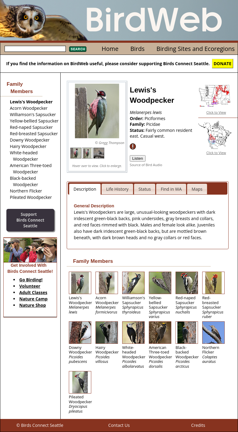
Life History (117, 189)
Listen (137, 158)
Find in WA (171, 189)
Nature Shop (32, 305)
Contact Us (119, 425)
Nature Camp (33, 299)
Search (77, 49)
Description (85, 189)
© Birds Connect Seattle (39, 425)
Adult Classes (33, 292)
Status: (138, 130)
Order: (137, 118)
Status (145, 189)
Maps (197, 189)
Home (110, 49)
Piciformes (155, 118)
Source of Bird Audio (146, 164)
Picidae (153, 124)
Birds (137, 49)
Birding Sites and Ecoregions (195, 49)
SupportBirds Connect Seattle (30, 220)
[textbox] (35, 49)
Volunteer (29, 286)
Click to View (216, 112)
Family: (138, 124)
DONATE (223, 63)
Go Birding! (31, 280)
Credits (198, 425)
